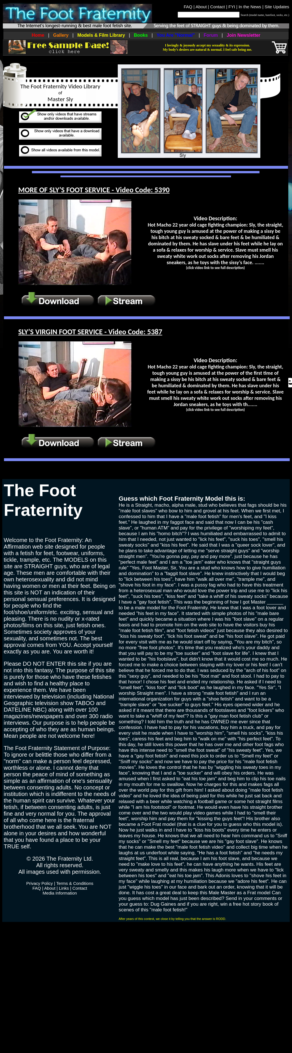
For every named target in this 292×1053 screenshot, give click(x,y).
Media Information (60, 893)
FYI (231, 6)
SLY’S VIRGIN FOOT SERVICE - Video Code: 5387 (90, 331)
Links (64, 888)
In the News (250, 6)
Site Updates (277, 6)
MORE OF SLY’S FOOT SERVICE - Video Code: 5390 (94, 189)
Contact (217, 6)
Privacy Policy (39, 883)
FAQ (188, 6)
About (201, 6)
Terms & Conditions (74, 883)
